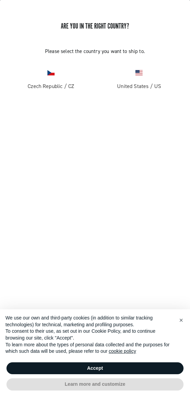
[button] (181, 320)
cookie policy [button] (122, 351)
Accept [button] (95, 368)
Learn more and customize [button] (95, 384)
